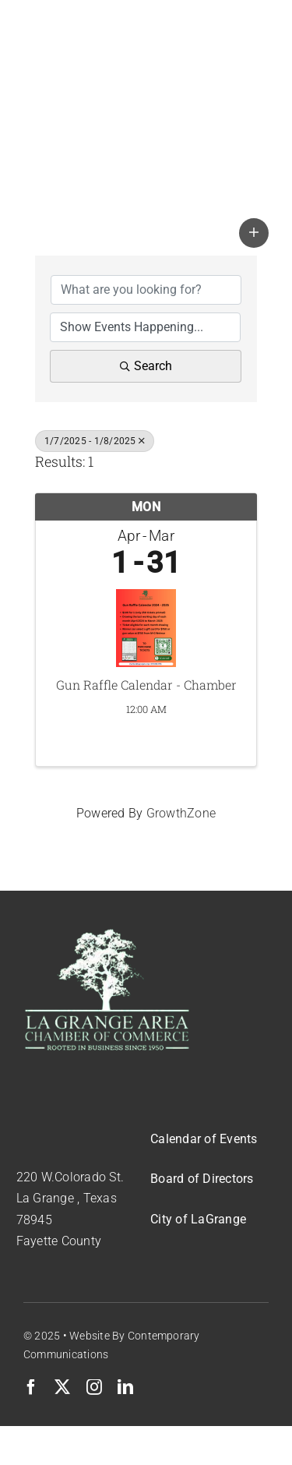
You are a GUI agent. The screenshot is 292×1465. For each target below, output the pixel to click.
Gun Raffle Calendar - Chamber (146, 684)
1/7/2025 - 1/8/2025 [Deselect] (94, 441)
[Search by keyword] (146, 290)
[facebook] (31, 1387)
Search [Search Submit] (146, 365)
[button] (254, 233)
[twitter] (62, 1387)
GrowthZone (181, 813)
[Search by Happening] (145, 327)
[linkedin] (125, 1387)
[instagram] (94, 1387)
